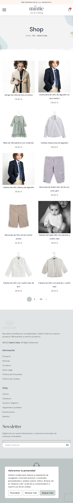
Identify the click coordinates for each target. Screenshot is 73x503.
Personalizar (15, 493)
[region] (32, 482)
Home (28, 35)
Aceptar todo (47, 493)
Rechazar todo (31, 493)
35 (41, 299)
